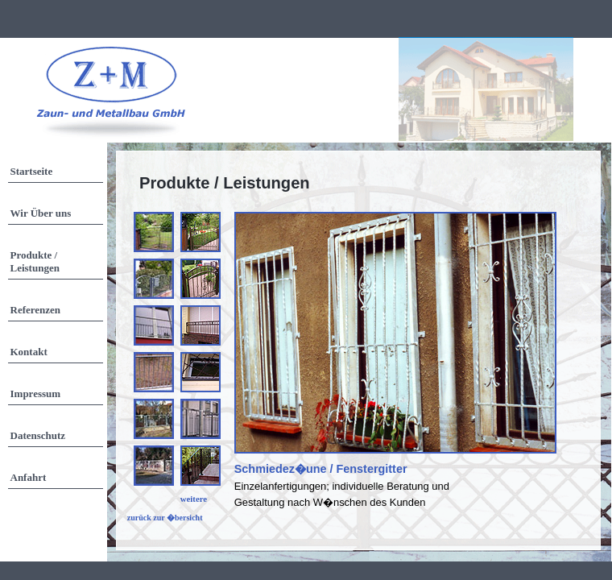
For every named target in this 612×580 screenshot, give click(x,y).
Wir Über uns (41, 213)
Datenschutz (38, 435)
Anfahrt (28, 477)
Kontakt (29, 352)
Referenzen (35, 310)
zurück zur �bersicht (165, 517)
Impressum (35, 393)
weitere (193, 498)
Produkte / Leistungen (35, 261)
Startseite (31, 171)
